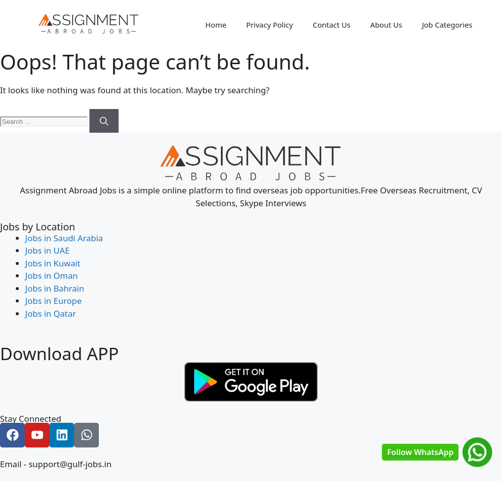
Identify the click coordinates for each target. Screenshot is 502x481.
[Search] (104, 121)
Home (216, 25)
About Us (386, 25)
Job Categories (447, 25)
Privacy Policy (269, 25)
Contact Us (331, 25)
